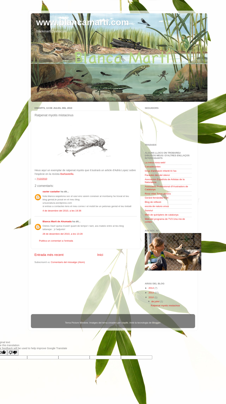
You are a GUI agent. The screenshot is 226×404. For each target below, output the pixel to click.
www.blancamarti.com (82, 22)
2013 (151, 292)
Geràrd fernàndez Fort (156, 197)
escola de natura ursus (157, 206)
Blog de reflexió (153, 202)
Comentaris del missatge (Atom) (68, 262)
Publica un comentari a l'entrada (56, 240)
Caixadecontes (152, 166)
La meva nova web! (155, 162)
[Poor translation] (13, 353)
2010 (151, 297)
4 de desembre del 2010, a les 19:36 (62, 210)
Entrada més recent (49, 255)
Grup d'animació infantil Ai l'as (160, 171)
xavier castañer (51, 191)
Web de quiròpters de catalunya (161, 214)
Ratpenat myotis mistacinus (165, 305)
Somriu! (149, 210)
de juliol (155, 301)
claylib (124, 322)
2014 (151, 288)
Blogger (156, 322)
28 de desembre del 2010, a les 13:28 (63, 234)
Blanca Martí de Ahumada (57, 221)
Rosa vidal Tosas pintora (158, 193)
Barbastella (66, 174)
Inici (100, 255)
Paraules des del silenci (157, 175)
